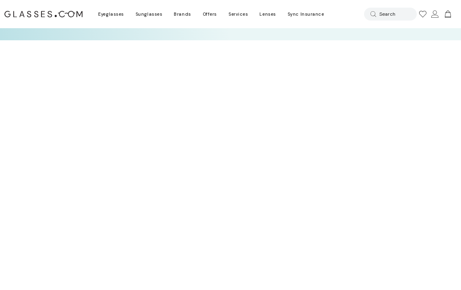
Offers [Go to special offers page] (210, 14)
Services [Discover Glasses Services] (238, 14)
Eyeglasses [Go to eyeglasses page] (110, 14)
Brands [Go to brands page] (182, 14)
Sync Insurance (306, 14)
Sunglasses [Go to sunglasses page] (149, 14)
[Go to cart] (447, 14)
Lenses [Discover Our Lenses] (267, 14)
